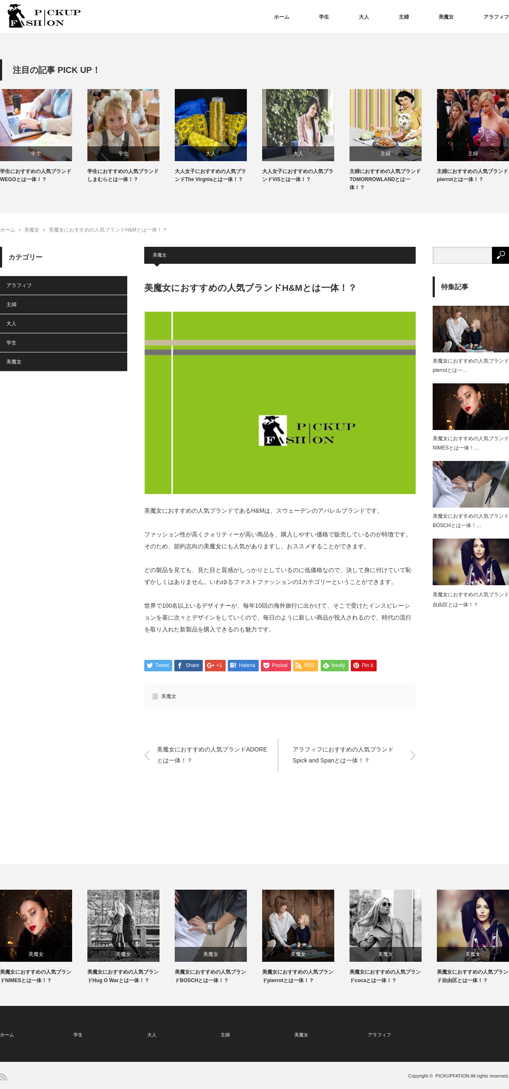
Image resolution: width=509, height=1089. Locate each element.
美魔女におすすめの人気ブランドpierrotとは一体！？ (297, 976)
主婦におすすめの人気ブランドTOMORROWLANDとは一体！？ (385, 179)
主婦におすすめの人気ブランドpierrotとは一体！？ (472, 175)
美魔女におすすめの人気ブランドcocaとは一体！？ (385, 976)
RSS (3, 1077)
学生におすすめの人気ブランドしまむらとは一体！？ (123, 175)
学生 (324, 17)
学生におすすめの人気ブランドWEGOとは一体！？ (35, 175)
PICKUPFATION (453, 1075)
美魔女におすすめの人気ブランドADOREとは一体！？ (212, 754)
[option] (43, 136)
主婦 (404, 17)
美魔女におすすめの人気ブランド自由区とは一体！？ (472, 976)
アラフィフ (496, 17)
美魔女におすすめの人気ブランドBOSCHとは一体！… (471, 520)
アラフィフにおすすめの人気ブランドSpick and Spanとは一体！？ (343, 754)
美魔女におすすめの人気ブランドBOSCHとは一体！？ (210, 976)
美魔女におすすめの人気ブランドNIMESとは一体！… (471, 443)
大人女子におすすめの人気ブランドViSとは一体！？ (297, 175)
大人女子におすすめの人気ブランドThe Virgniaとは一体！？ (210, 175)
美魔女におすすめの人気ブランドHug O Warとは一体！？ (123, 976)
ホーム (281, 17)
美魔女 (446, 17)
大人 (364, 17)
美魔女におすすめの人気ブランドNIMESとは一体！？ (35, 976)
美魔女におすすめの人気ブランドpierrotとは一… (471, 365)
